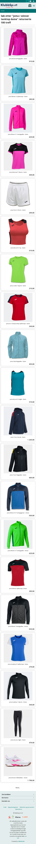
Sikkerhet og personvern (27, 807)
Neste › (18, 787)
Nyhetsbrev (18, 809)
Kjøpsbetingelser (13, 807)
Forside (2, 10)
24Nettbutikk (21, 841)
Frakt (4, 807)
